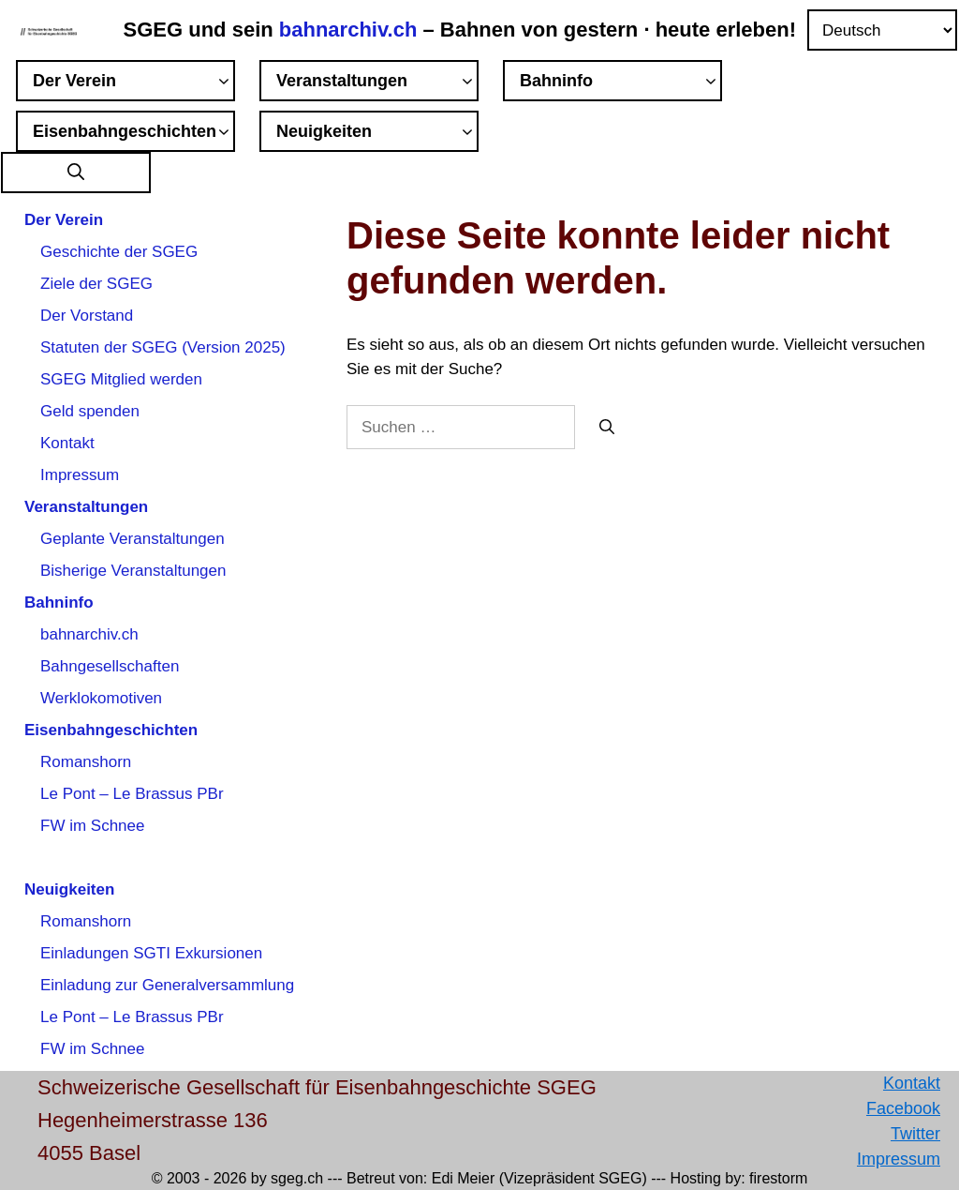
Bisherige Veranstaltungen (133, 571)
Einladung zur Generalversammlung (167, 985)
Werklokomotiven (101, 698)
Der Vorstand (86, 315)
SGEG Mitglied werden (121, 379)
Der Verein (134, 83)
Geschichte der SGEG (119, 252)
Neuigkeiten (377, 134)
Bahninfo (621, 83)
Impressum (79, 475)
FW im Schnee (92, 826)
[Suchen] (607, 427)
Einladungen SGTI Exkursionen (151, 953)
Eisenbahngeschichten (134, 134)
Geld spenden (90, 411)
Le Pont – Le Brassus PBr (132, 794)
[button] (76, 173)
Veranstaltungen (377, 83)
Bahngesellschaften (109, 666)
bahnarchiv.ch (351, 29)
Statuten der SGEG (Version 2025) (163, 347)
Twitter (915, 1133)
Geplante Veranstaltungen (132, 539)
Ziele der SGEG (96, 284)
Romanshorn (85, 762)
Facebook (903, 1108)
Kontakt (67, 443)
